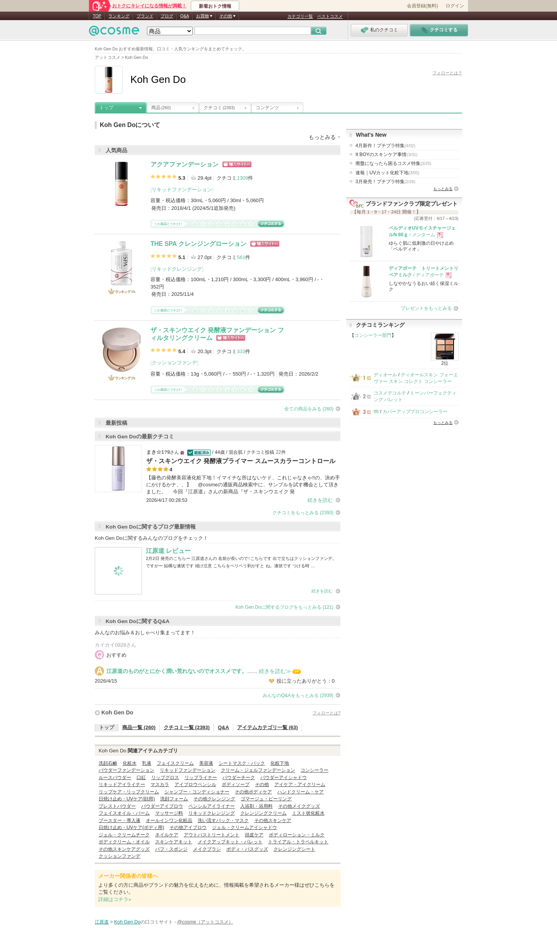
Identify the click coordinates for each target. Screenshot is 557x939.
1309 (242, 178)
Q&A (184, 16)
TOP (97, 16)
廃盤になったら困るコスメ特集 (393, 163)
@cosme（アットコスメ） (205, 922)
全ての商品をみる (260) (308, 409)
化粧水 (130, 763)
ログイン (455, 6)
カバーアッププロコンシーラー (415, 411)
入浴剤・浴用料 (256, 806)
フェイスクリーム (175, 763)
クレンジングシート (294, 849)
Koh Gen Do (117, 712)
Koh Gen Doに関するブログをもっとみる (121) (284, 607)
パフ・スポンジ (171, 849)
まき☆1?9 (158, 452)
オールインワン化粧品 (169, 820)
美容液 (206, 763)
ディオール (385, 375)
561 (241, 257)
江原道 (102, 922)
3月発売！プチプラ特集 (385, 181)
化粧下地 (279, 763)
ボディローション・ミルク (297, 835)
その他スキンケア (272, 820)
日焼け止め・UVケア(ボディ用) (131, 827)
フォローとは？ (447, 72)
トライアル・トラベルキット (298, 842)
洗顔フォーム (174, 799)
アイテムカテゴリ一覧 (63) (267, 727)
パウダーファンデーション (126, 770)
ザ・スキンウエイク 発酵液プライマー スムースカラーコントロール (240, 461)
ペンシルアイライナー (211, 806)
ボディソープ (235, 784)
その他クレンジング (214, 799)
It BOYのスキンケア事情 (386, 154)
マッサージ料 (169, 813)
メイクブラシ (207, 849)
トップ (106, 107)
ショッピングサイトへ (236, 164)
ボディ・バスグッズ (247, 849)
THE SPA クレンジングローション (198, 243)
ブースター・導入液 (119, 820)
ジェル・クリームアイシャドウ (244, 827)
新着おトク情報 (215, 6)
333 (241, 351)
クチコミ (219, 107)
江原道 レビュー (168, 551)
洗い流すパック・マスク (223, 820)
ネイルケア (166, 835)
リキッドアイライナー (122, 784)
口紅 (141, 777)
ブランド (145, 16)
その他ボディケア (253, 792)
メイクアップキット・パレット (230, 842)
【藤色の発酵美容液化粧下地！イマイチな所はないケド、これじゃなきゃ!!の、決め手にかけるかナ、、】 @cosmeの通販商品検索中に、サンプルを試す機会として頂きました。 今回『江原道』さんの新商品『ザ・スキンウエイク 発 (243, 484)
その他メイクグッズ (299, 806)
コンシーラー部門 (372, 335)
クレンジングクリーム (263, 813)
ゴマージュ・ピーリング (266, 799)
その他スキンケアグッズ (124, 849)
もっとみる (443, 189)
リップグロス (165, 777)
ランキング (119, 16)
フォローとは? (326, 713)
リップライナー (201, 777)
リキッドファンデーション (182, 189)
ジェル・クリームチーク (124, 835)
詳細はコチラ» (114, 899)
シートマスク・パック (242, 763)
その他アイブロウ (188, 827)
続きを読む (320, 500)
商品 (161, 107)
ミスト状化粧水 (308, 813)
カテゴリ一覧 (300, 16)
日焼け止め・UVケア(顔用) (127, 799)
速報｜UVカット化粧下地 (387, 172)
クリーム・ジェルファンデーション (258, 770)
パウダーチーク (238, 777)
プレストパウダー (117, 806)
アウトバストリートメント (211, 835)
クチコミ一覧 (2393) (187, 727)
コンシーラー (314, 770)
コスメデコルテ (390, 393)
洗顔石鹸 (108, 763)
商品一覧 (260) (138, 727)
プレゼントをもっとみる (426, 308)
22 (278, 452)
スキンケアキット (173, 842)
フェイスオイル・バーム (124, 813)
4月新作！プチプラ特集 (385, 145)
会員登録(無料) (422, 6)
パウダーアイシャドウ (283, 777)
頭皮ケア (254, 835)
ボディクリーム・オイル (124, 842)
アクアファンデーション (184, 164)
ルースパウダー (115, 777)
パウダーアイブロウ (162, 806)
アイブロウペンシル (195, 784)
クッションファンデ (174, 363)
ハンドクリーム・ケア (300, 792)
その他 (262, 784)
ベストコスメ (330, 16)
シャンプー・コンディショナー (196, 792)
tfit (376, 411)
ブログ (167, 16)
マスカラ (159, 784)
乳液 (146, 763)
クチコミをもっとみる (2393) (302, 512)
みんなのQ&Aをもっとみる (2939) (298, 695)
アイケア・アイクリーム (299, 784)
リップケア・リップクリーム (129, 792)
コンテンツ (267, 107)
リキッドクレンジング (177, 269)
